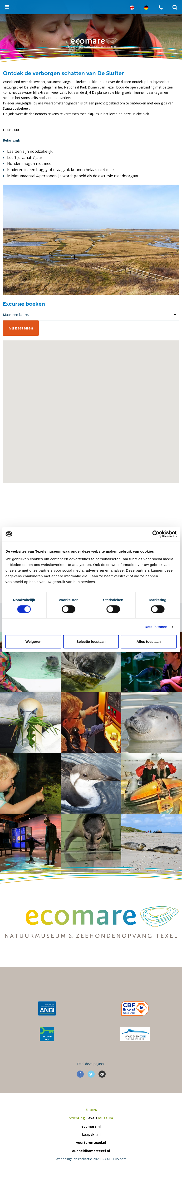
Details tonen (156, 626)
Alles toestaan (149, 641)
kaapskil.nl (91, 1134)
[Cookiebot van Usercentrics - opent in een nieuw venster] (156, 534)
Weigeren (33, 641)
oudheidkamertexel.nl (91, 1151)
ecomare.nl (91, 1126)
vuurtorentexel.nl (91, 1142)
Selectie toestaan (91, 641)
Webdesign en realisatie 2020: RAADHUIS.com (91, 1159)
